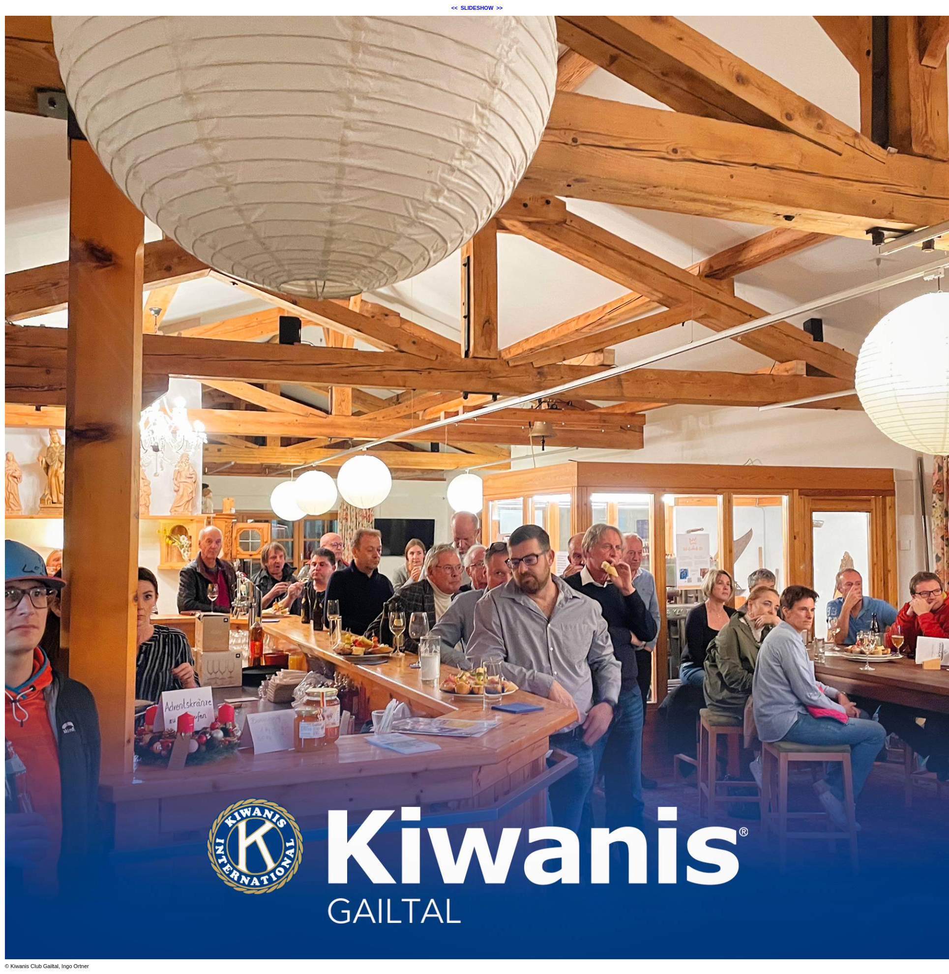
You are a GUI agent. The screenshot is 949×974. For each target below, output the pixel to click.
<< (454, 8)
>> (499, 8)
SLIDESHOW (477, 8)
